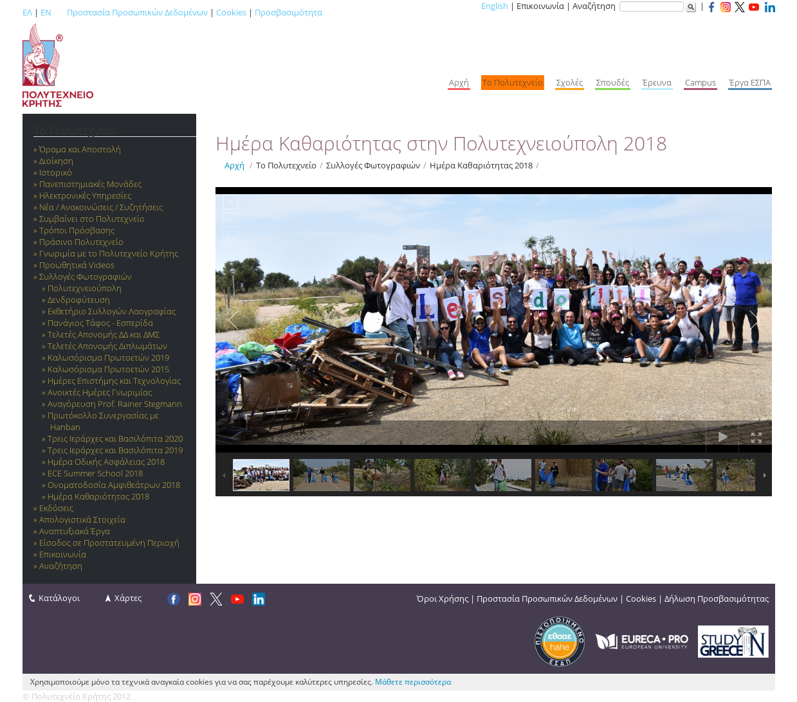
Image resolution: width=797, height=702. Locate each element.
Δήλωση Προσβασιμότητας (716, 598)
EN (46, 12)
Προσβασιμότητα (288, 12)
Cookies (231, 12)
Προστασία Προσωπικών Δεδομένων (137, 12)
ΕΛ (27, 12)
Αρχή (234, 165)
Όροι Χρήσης (442, 598)
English (494, 6)
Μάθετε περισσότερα (413, 681)
